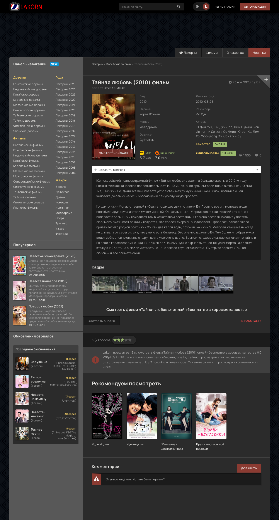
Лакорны (188, 52)
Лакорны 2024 (65, 89)
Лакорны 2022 (65, 100)
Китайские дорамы (26, 94)
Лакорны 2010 (65, 162)
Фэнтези (62, 234)
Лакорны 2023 (65, 94)
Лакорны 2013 (65, 147)
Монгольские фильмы (28, 176)
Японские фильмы (25, 208)
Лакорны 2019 (65, 115)
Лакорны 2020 (65, 110)
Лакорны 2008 (66, 167)
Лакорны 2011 (65, 157)
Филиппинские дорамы (29, 126)
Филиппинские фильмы (28, 202)
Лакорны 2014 (65, 141)
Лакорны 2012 (65, 152)
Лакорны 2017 (65, 126)
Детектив (62, 192)
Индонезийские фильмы (30, 155)
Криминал (62, 208)
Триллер (61, 223)
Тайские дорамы (24, 120)
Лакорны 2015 (65, 136)
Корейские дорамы (26, 100)
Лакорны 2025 (65, 84)
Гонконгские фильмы (28, 150)
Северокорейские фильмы (31, 181)
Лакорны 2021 (65, 105)
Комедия (62, 202)
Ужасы (60, 228)
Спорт (60, 218)
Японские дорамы (25, 131)
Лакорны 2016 (65, 131)
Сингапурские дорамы (29, 110)
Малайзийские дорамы (29, 105)
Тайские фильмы (24, 197)
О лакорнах (235, 52)
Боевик (61, 187)
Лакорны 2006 (66, 173)
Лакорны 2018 (65, 120)
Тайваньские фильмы (28, 192)
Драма (60, 197)
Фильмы (212, 52)
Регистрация (225, 6)
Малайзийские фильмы (29, 171)
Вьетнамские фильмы (28, 145)
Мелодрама (64, 213)
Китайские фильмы (26, 161)
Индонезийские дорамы (30, 89)
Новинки (259, 52)
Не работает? (250, 321)
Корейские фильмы (26, 166)
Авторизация (255, 6)
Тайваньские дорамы (28, 115)
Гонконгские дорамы (28, 84)
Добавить (249, 468)
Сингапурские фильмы (28, 187)
